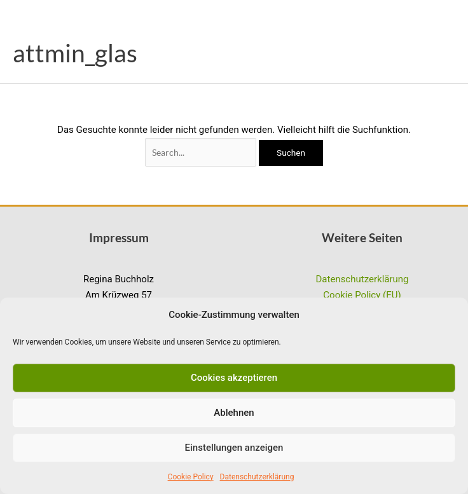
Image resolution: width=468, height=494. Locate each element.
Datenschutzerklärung (257, 476)
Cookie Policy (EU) (362, 295)
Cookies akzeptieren (234, 377)
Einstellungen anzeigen (234, 447)
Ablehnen (234, 412)
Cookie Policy (191, 476)
